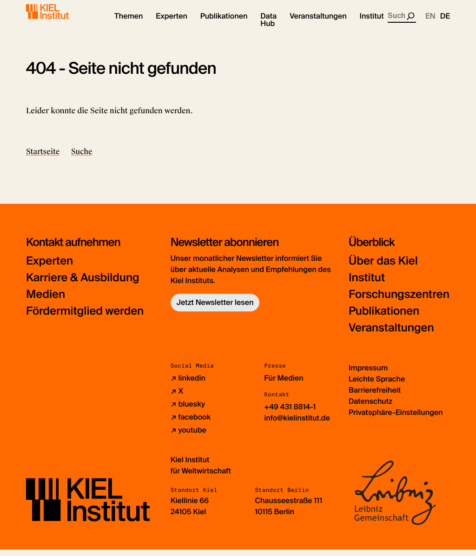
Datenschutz (370, 408)
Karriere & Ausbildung (82, 284)
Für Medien (283, 384)
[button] (128, 23)
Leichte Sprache (377, 385)
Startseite (43, 158)
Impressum (368, 374)
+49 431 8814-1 (290, 413)
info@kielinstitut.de (297, 424)
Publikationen (384, 317)
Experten (49, 267)
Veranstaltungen (391, 334)
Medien (45, 301)
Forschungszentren (399, 301)
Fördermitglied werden (85, 317)
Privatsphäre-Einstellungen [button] (396, 419)
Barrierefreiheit (375, 396)
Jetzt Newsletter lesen (215, 309)
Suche (82, 158)
